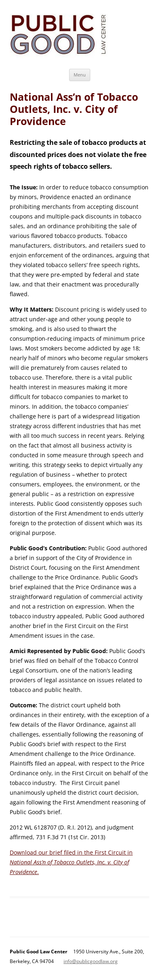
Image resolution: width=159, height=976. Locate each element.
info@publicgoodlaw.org (91, 961)
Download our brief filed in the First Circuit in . (71, 862)
